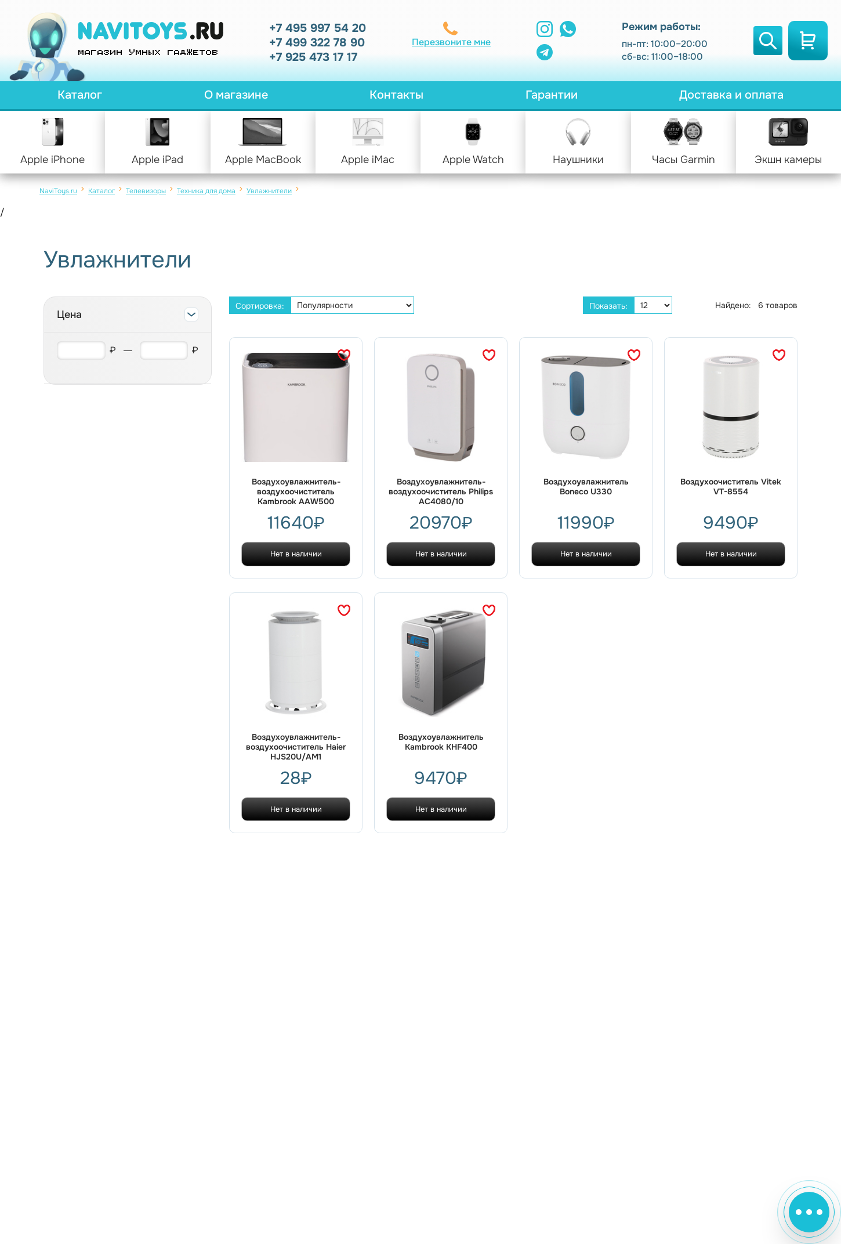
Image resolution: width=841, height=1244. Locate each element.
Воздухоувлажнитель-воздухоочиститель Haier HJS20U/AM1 (296, 747)
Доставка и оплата (731, 95)
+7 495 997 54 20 (317, 28)
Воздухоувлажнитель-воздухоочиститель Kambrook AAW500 (296, 492)
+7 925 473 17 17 (313, 57)
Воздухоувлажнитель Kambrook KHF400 (441, 742)
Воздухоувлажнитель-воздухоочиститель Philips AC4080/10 (441, 492)
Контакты (396, 95)
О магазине (236, 95)
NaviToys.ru (58, 191)
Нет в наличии (296, 554)
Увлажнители (269, 191)
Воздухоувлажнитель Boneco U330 (586, 487)
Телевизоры (146, 191)
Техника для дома (206, 191)
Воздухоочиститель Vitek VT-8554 (730, 487)
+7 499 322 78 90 (317, 42)
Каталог (79, 95)
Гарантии (551, 95)
